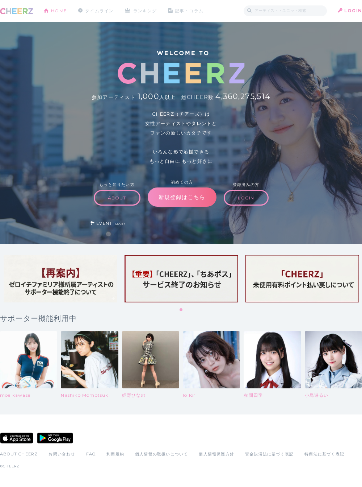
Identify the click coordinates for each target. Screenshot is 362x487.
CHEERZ (16, 11)
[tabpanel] (60, 278)
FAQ (91, 454)
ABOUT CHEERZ (19, 454)
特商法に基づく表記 (324, 454)
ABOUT (117, 198)
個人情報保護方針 (216, 454)
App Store (16, 438)
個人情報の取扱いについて (161, 454)
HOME (59, 10)
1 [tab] (181, 310)
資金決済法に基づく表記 (269, 454)
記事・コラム (189, 10)
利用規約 (115, 454)
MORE (120, 224)
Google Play (55, 438)
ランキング (145, 10)
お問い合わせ (62, 454)
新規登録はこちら (182, 197)
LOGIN (353, 10)
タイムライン (99, 10)
